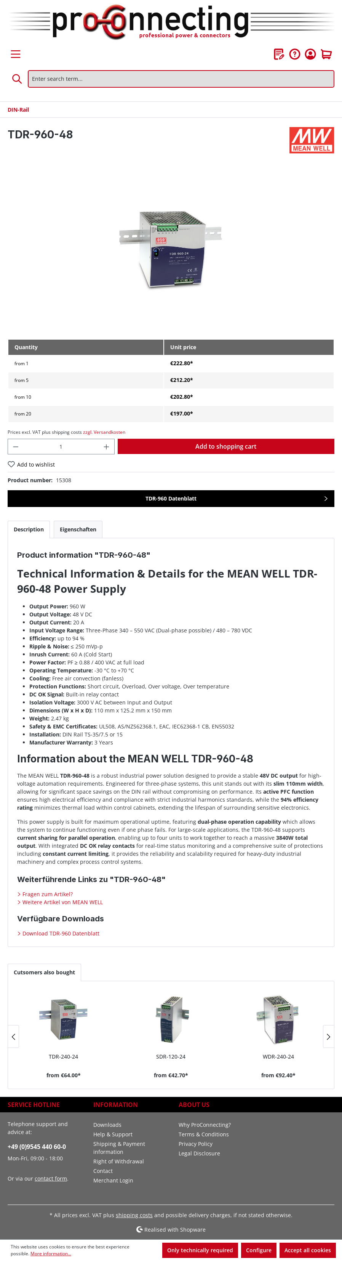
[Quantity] (61, 446)
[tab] (29, 529)
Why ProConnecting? (205, 1124)
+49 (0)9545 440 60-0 (37, 1146)
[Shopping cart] (326, 54)
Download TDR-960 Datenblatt (60, 933)
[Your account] (310, 54)
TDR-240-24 (63, 1056)
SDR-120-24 (170, 1056)
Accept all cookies (307, 1250)
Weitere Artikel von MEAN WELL (62, 902)
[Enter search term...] (181, 79)
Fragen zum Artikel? (47, 894)
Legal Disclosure (199, 1153)
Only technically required (200, 1250)
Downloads (107, 1124)
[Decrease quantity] (16, 446)
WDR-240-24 (278, 1056)
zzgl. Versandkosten (104, 432)
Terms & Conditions (204, 1134)
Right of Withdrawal (118, 1161)
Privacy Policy (196, 1143)
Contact (103, 1170)
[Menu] (16, 54)
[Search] (17, 79)
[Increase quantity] (107, 446)
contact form (51, 1178)
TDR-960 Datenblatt (171, 498)
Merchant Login (113, 1180)
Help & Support (113, 1134)
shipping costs (134, 1215)
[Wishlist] (279, 54)
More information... (50, 1253)
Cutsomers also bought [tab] (44, 972)
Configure (259, 1250)
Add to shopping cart (225, 446)
